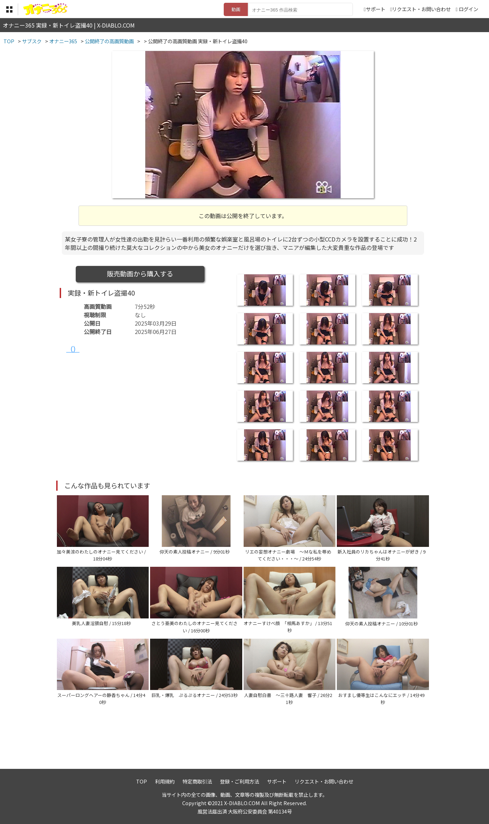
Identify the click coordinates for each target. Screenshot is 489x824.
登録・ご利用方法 (239, 781)
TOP (141, 781)
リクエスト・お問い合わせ (420, 9)
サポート (374, 9)
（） (73, 349)
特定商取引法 (197, 781)
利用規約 (165, 781)
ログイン (468, 9)
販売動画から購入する (140, 274)
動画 (235, 9)
